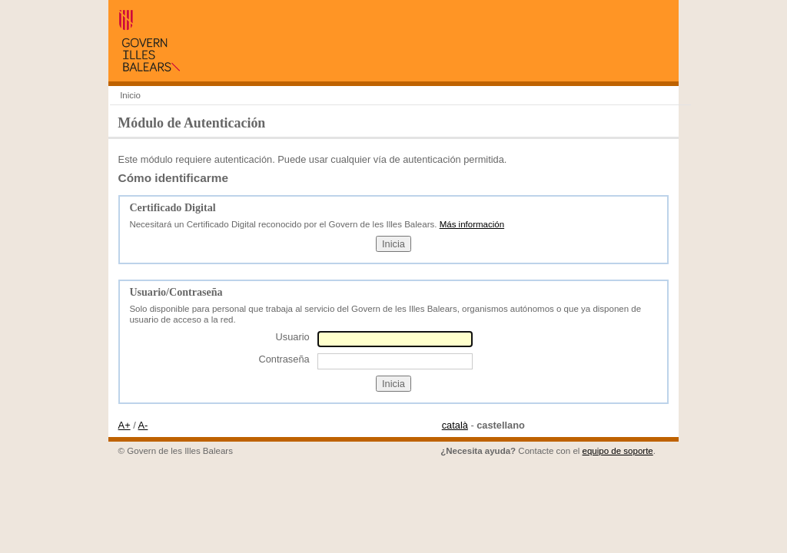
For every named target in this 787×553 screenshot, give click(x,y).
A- (143, 425)
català (455, 425)
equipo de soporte (618, 450)
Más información (472, 224)
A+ (124, 425)
